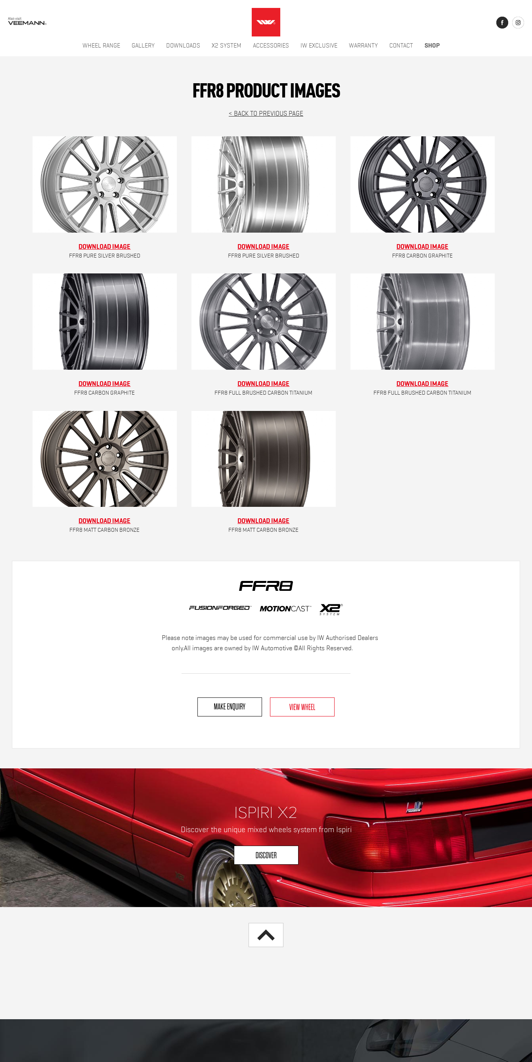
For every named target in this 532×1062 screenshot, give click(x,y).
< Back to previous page (266, 113)
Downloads (183, 45)
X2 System (226, 45)
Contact (401, 45)
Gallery (143, 45)
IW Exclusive (318, 45)
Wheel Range (101, 45)
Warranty (363, 45)
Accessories (271, 45)
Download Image (104, 246)
